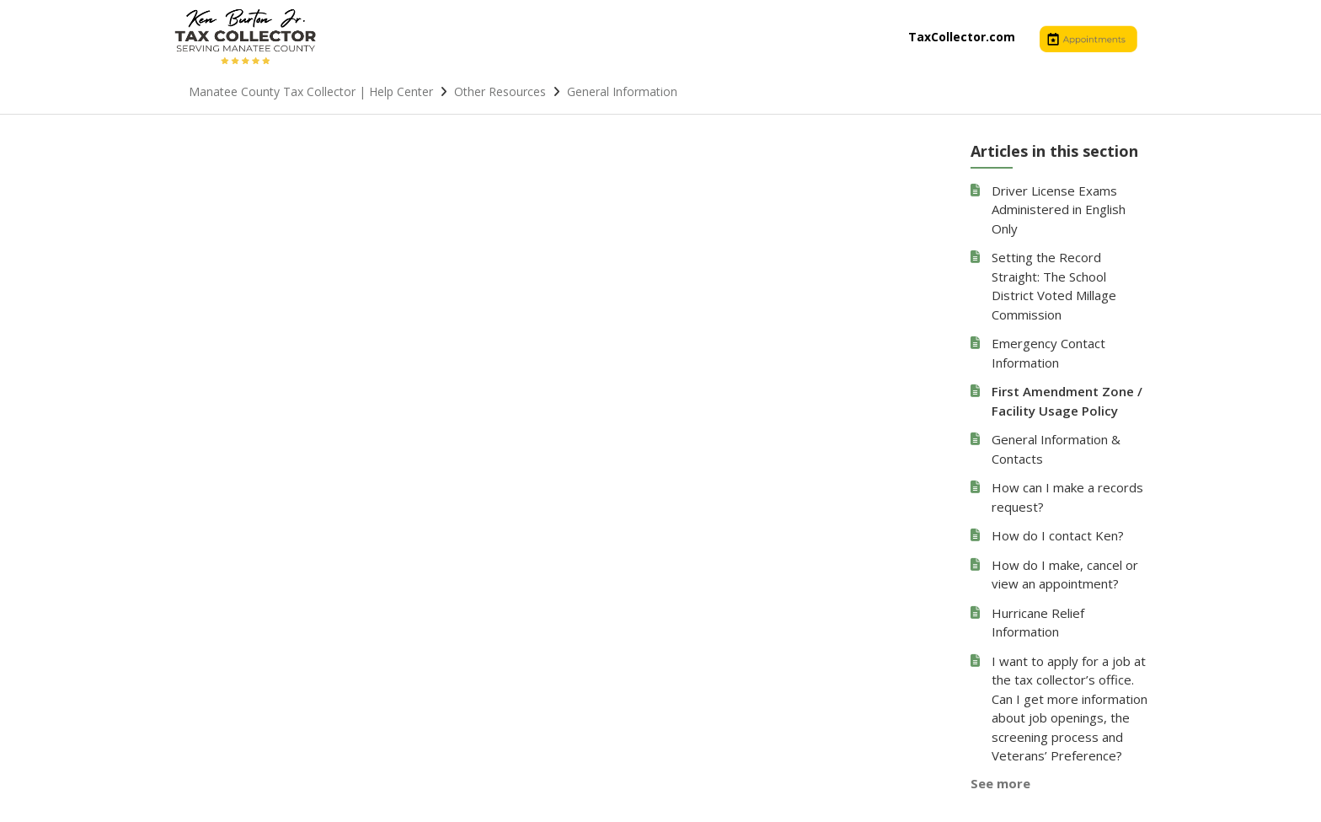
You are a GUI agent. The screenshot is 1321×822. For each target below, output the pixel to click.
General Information (622, 91)
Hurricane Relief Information (1038, 622)
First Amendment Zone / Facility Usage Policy (1067, 401)
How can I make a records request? (1067, 497)
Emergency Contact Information (1048, 353)
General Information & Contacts (1056, 449)
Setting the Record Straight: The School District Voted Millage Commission (1054, 286)
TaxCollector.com (961, 37)
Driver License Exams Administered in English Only (1059, 209)
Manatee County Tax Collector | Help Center (311, 91)
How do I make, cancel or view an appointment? (1065, 574)
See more (1000, 783)
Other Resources (500, 91)
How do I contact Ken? (1058, 535)
